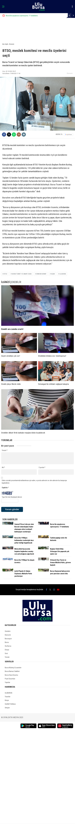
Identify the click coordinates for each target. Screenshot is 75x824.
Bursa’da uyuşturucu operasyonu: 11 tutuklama (30, 16)
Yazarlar (7, 697)
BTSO (5, 274)
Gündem (7, 631)
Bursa (7, 642)
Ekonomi (70, 73)
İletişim (7, 708)
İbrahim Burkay (41, 274)
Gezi (6, 653)
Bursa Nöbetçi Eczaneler (13, 668)
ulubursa (62, 274)
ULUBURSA (8, 693)
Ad (3, 467)
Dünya (7, 650)
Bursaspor (8, 639)
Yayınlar (7, 682)
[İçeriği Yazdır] (24, 134)
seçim (53, 274)
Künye (7, 700)
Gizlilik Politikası (10, 704)
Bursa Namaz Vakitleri (12, 671)
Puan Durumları (10, 679)
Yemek (7, 657)
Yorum (4, 450)
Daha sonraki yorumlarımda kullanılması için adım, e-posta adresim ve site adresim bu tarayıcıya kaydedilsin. (34, 481)
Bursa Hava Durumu (11, 675)
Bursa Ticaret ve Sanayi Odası (21, 274)
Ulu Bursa (8, 646)
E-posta (42, 467)
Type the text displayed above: (12, 497)
